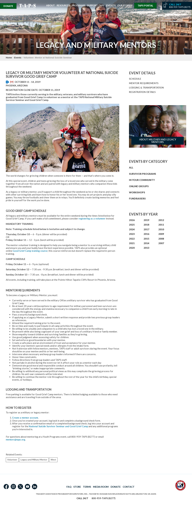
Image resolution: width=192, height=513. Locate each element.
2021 (132, 243)
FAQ (68, 486)
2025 (132, 224)
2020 (132, 247)
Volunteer (12, 459)
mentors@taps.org (15, 439)
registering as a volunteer (92, 218)
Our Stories (124, 5)
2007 (161, 243)
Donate (8, 6)
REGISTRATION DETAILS (142, 92)
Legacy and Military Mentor (34, 459)
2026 (132, 220)
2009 (161, 233)
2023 (132, 233)
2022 (132, 238)
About (50, 5)
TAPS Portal (145, 5)
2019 (146, 220)
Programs (78, 5)
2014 (146, 243)
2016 (146, 233)
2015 (146, 238)
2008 (161, 238)
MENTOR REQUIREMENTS (143, 83)
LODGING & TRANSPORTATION (146, 87)
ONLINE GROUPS (139, 186)
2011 (161, 224)
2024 (132, 229)
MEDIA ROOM (101, 486)
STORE (77, 486)
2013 (146, 247)
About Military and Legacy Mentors (157, 141)
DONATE (116, 486)
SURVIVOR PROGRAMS (142, 173)
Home (9, 57)
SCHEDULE (135, 78)
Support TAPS (95, 5)
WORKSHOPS (137, 192)
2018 (146, 224)
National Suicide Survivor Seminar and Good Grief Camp (58, 426)
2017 (146, 229)
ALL (131, 167)
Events (110, 5)
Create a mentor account (25, 417)
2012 (161, 220)
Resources (63, 5)
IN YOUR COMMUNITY (142, 180)
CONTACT (128, 486)
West (53, 459)
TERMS (87, 486)
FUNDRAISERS (137, 198)
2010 (161, 229)
